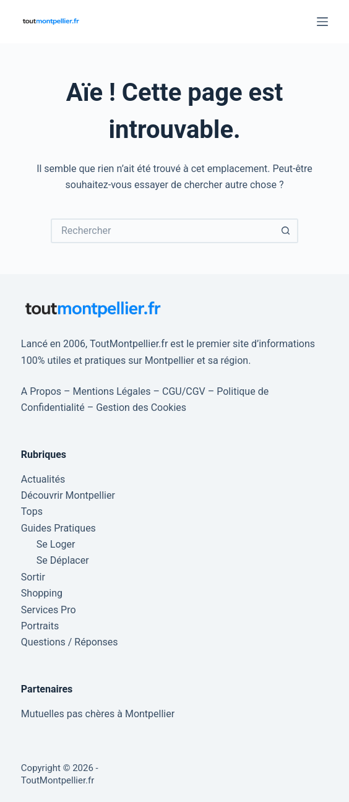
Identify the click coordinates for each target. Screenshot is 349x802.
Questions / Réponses (69, 642)
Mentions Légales (112, 391)
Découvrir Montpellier (68, 495)
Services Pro (48, 610)
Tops (32, 511)
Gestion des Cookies (141, 407)
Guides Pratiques (58, 528)
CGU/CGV (183, 391)
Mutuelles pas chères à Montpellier (97, 714)
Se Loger (56, 544)
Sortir (33, 577)
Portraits (40, 626)
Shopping (41, 593)
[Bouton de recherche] (286, 230)
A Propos (41, 391)
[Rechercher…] (162, 230)
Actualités (43, 479)
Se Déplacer (63, 560)
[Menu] (322, 21)
